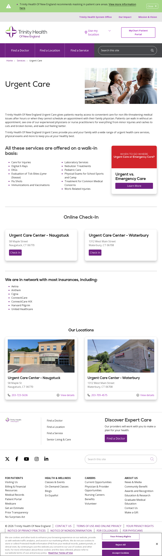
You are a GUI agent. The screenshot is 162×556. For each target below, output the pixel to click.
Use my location (92, 32)
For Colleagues (107, 530)
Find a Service (79, 47)
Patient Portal (13, 499)
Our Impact (125, 16)
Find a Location (49, 47)
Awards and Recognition (139, 491)
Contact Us (131, 508)
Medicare (10, 503)
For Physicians (133, 530)
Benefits (90, 499)
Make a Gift (131, 512)
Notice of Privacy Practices (27, 530)
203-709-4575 (97, 395)
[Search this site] (127, 50)
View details (66, 395)
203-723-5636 (18, 395)
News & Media (133, 482)
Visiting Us (11, 482)
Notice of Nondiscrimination (71, 530)
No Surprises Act (15, 517)
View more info (41, 368)
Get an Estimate (14, 508)
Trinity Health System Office (95, 16)
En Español (51, 495)
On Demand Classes (57, 486)
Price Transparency (16, 512)
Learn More (134, 186)
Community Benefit (136, 486)
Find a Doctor (20, 47)
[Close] (156, 546)
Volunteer (91, 503)
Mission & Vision (147, 16)
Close (152, 6)
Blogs (48, 491)
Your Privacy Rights (140, 526)
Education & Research (137, 495)
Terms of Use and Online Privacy (98, 526)
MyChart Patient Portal (138, 32)
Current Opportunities (98, 482)
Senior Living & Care (59, 439)
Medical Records (14, 494)
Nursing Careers (95, 494)
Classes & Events (55, 482)
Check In (15, 252)
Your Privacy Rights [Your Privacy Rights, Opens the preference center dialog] (120, 538)
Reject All (121, 546)
